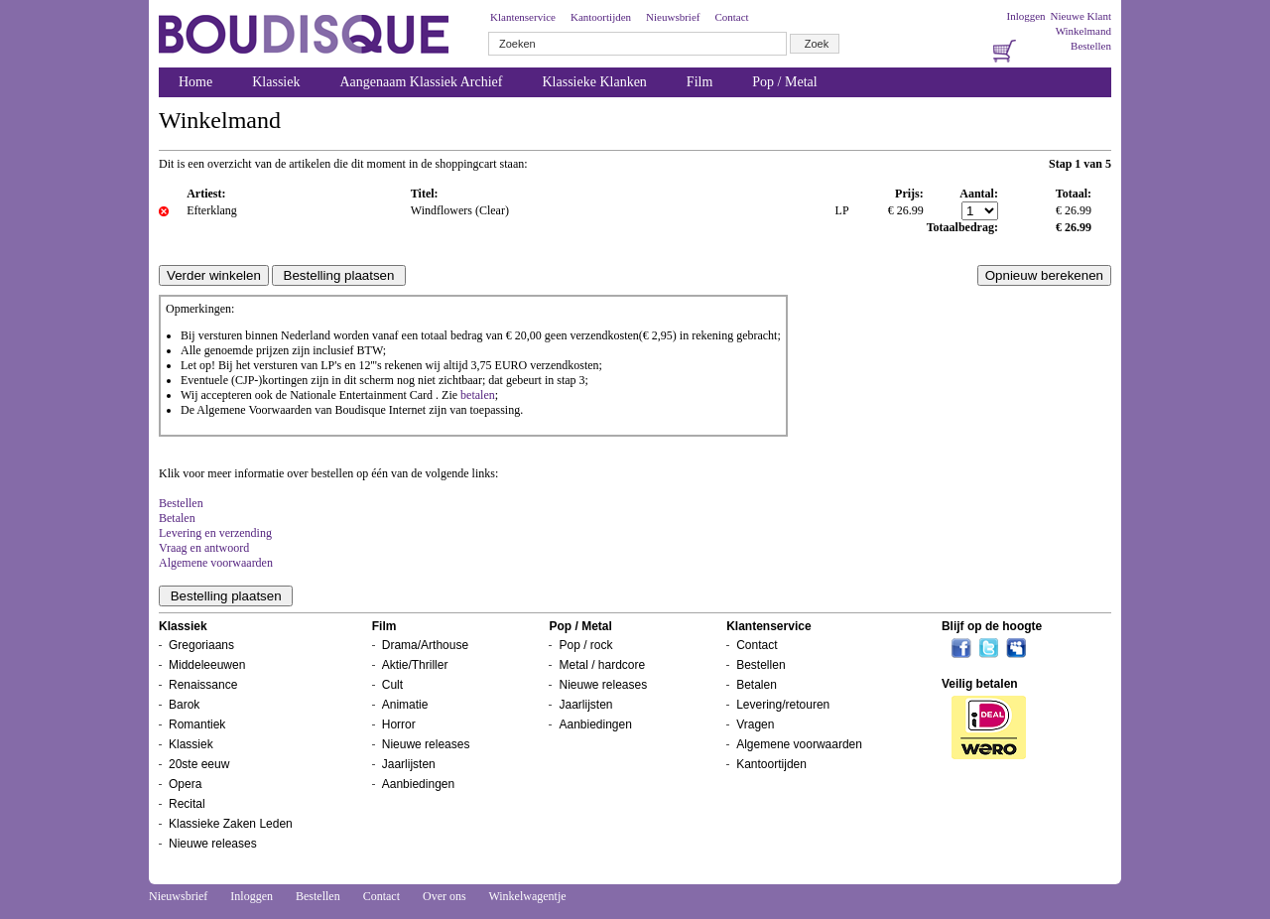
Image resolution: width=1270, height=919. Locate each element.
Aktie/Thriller (415, 665)
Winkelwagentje (527, 896)
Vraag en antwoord (204, 548)
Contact (731, 17)
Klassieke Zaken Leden (231, 824)
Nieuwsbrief (672, 17)
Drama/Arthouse (425, 645)
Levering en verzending (215, 533)
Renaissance (203, 685)
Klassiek (276, 81)
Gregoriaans (201, 645)
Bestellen (1091, 46)
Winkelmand (1083, 31)
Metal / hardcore (602, 665)
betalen (477, 395)
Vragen (755, 724)
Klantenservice (523, 17)
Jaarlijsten (409, 764)
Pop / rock (585, 645)
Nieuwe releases (213, 844)
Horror (399, 724)
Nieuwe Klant (1081, 16)
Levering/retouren (782, 705)
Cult (392, 685)
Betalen (177, 518)
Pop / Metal (784, 81)
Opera (185, 784)
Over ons (444, 896)
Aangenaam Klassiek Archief (420, 81)
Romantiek (197, 724)
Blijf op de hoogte (992, 626)
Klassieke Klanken (595, 81)
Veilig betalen (980, 684)
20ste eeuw (199, 764)
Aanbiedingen (418, 784)
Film (699, 81)
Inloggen (1025, 16)
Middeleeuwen (207, 665)
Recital (187, 804)
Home (195, 81)
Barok (184, 705)
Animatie (405, 705)
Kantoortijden (601, 17)
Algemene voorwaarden (216, 563)
